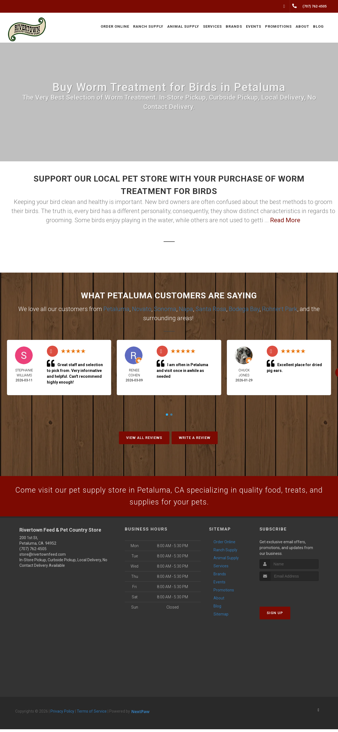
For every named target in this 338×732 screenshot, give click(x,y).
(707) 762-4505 (33, 551)
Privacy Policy (62, 714)
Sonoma (165, 309)
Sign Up (275, 616)
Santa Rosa (210, 309)
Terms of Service (92, 714)
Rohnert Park (279, 309)
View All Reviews (144, 438)
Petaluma (116, 309)
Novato (141, 309)
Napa (186, 309)
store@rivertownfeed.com (42, 557)
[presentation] (289, 594)
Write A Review (194, 438)
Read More (285, 220)
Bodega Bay (244, 309)
